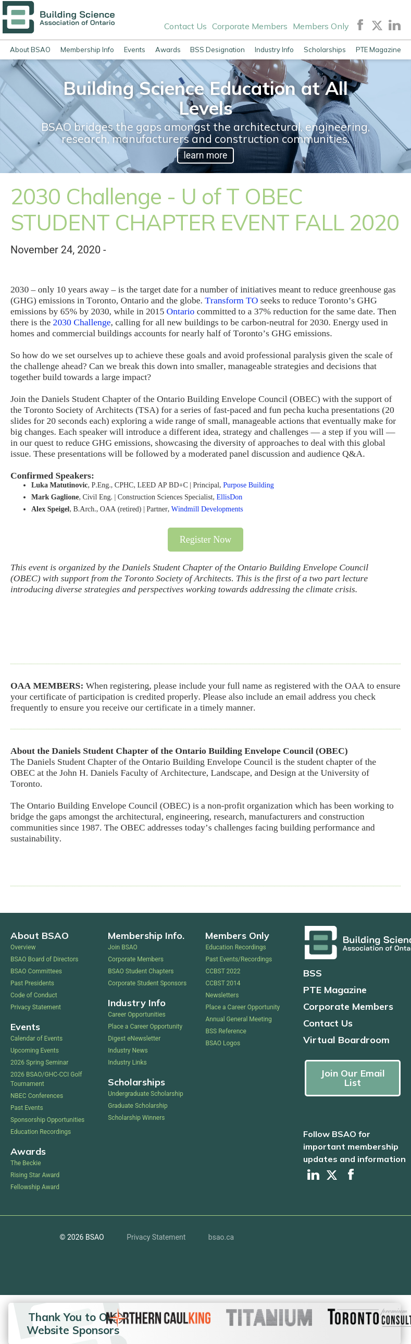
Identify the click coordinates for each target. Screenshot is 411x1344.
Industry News (127, 1050)
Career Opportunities (136, 1014)
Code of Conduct (33, 995)
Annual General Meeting (238, 1019)
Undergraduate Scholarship (145, 1093)
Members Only (321, 26)
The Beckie (25, 1163)
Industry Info (274, 49)
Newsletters (222, 995)
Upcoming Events (34, 1050)
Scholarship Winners (136, 1117)
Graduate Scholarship (138, 1105)
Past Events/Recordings (238, 959)
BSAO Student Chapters (140, 971)
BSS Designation (217, 49)
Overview (23, 947)
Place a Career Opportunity (145, 1026)
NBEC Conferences (36, 1095)
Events (134, 49)
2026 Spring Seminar (39, 1062)
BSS (312, 973)
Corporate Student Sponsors (147, 983)
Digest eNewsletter (134, 1038)
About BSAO (30, 49)
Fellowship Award (34, 1187)
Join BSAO (123, 947)
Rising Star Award (34, 1175)
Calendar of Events (36, 1038)
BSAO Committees (36, 971)
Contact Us (185, 26)
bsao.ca (221, 1237)
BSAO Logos (222, 1043)
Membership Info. (146, 936)
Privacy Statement (35, 1007)
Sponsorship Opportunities (47, 1119)
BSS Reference (225, 1031)
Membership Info (87, 49)
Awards (168, 49)
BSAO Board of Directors (44, 959)
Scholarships (325, 49)
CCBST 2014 (222, 983)
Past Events (26, 1107)
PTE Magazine (378, 49)
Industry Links (127, 1062)
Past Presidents (32, 983)
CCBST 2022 (222, 971)
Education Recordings (40, 1131)
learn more (206, 155)
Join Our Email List (352, 1078)
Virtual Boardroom (346, 1040)
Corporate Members (250, 26)
